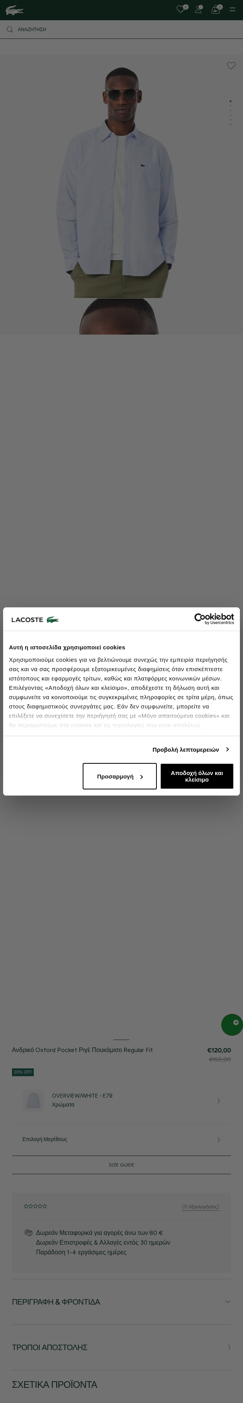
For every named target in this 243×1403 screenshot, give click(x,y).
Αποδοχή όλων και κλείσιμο (197, 776)
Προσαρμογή (120, 776)
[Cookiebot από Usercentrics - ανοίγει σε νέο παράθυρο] (200, 619)
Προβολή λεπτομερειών (186, 749)
